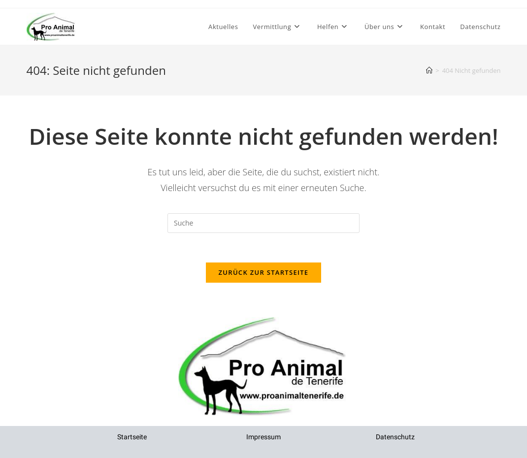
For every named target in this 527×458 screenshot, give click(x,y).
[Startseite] (429, 70)
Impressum (263, 437)
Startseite (132, 437)
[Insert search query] (263, 223)
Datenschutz (395, 437)
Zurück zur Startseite (264, 272)
